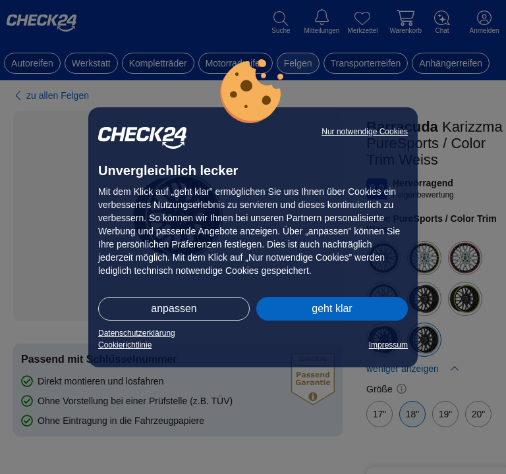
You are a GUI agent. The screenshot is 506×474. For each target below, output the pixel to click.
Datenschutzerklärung (136, 333)
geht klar (332, 308)
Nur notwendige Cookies (365, 131)
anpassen (173, 308)
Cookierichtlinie (125, 345)
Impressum (388, 345)
